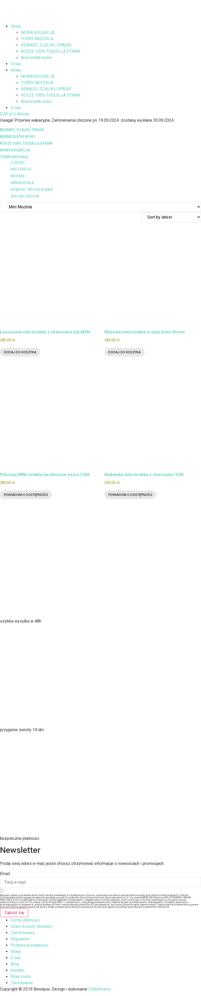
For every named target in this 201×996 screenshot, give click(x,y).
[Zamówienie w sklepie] (171, 217)
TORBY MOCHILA (37, 38)
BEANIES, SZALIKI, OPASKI (46, 45)
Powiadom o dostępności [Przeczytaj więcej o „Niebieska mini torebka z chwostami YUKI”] (130, 495)
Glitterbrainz (99, 989)
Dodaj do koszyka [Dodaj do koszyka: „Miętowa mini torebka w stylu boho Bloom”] (124, 352)
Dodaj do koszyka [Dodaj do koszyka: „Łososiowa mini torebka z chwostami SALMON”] (20, 352)
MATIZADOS (20, 169)
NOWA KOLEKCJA (37, 32)
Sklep (15, 26)
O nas (15, 63)
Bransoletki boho (36, 57)
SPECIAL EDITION (24, 196)
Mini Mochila (22, 183)
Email (5, 874)
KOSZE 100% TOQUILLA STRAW (50, 51)
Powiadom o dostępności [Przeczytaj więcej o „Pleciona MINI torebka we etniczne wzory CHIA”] (26, 495)
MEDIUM (17, 176)
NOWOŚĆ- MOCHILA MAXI (31, 190)
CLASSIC (17, 162)
